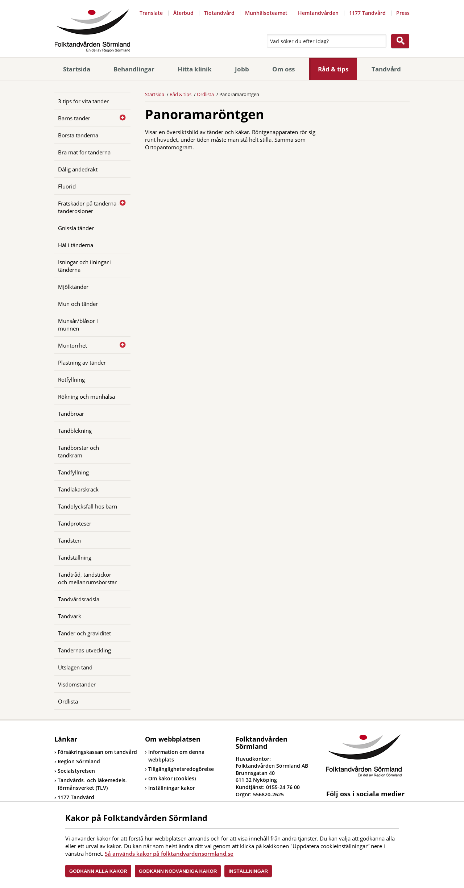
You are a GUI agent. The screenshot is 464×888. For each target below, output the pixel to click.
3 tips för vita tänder (83, 101)
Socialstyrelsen (74, 770)
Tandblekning (75, 430)
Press (403, 12)
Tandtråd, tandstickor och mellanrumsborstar (87, 578)
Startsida (76, 69)
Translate (151, 12)
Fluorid (67, 186)
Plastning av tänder (82, 362)
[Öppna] (119, 117)
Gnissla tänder (76, 228)
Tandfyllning (73, 472)
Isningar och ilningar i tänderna (85, 265)
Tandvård (386, 69)
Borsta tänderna (78, 135)
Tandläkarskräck (78, 489)
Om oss (283, 69)
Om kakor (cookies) (172, 778)
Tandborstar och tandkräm (78, 451)
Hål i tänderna (75, 245)
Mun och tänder (78, 303)
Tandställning (74, 557)
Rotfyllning (71, 379)
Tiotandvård (219, 12)
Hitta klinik (195, 69)
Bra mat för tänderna (84, 152)
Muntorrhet (72, 345)
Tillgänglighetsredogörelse (181, 768)
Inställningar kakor (171, 787)
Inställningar (248, 871)
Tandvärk (69, 616)
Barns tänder (74, 118)
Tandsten (69, 540)
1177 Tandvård (367, 12)
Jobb (242, 69)
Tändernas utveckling (84, 650)
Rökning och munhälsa (86, 396)
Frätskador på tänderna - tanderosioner (89, 207)
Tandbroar (71, 413)
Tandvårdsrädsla (78, 599)
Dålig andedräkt (78, 169)
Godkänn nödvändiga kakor (178, 871)
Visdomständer (77, 684)
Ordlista (68, 701)
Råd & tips (333, 69)
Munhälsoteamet (266, 12)
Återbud (183, 12)
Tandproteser (74, 523)
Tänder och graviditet (84, 633)
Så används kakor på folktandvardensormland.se (169, 853)
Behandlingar (133, 69)
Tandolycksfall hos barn (87, 506)
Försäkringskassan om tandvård (95, 751)
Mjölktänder (73, 286)
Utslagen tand (75, 667)
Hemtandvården (318, 12)
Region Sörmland (77, 761)
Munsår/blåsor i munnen (78, 324)
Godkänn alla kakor (98, 871)
